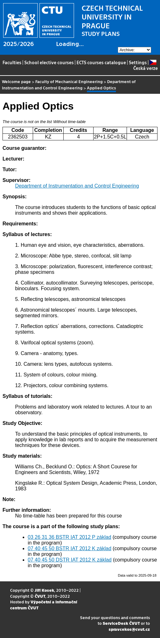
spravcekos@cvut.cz (129, 629)
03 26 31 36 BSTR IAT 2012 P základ (69, 537)
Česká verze (145, 65)
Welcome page (16, 81)
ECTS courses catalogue (101, 62)
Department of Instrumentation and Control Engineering (69, 84)
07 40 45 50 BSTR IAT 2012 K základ (69, 548)
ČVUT (40, 596)
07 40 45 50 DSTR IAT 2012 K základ (69, 559)
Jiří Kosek (44, 590)
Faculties (12, 62)
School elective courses (49, 62)
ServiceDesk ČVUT (121, 623)
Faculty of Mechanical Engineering (69, 81)
